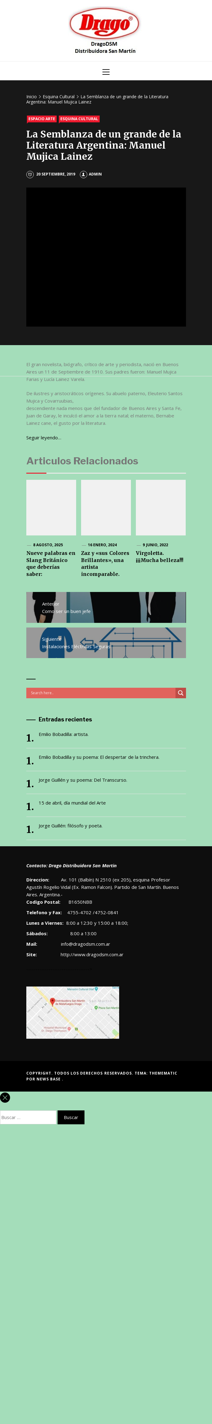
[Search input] (102, 693)
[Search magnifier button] (180, 693)
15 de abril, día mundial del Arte (72, 803)
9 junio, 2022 (155, 544)
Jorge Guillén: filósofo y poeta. (70, 825)
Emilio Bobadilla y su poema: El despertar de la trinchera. (99, 757)
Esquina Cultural (79, 118)
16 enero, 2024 (102, 544)
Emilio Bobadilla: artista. (64, 734)
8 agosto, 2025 (48, 544)
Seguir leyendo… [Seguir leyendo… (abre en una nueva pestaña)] (43, 437)
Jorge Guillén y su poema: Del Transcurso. (83, 780)
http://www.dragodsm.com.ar (92, 954)
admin (91, 174)
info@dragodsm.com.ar (85, 944)
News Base (49, 1079)
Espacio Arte (41, 118)
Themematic (163, 1073)
